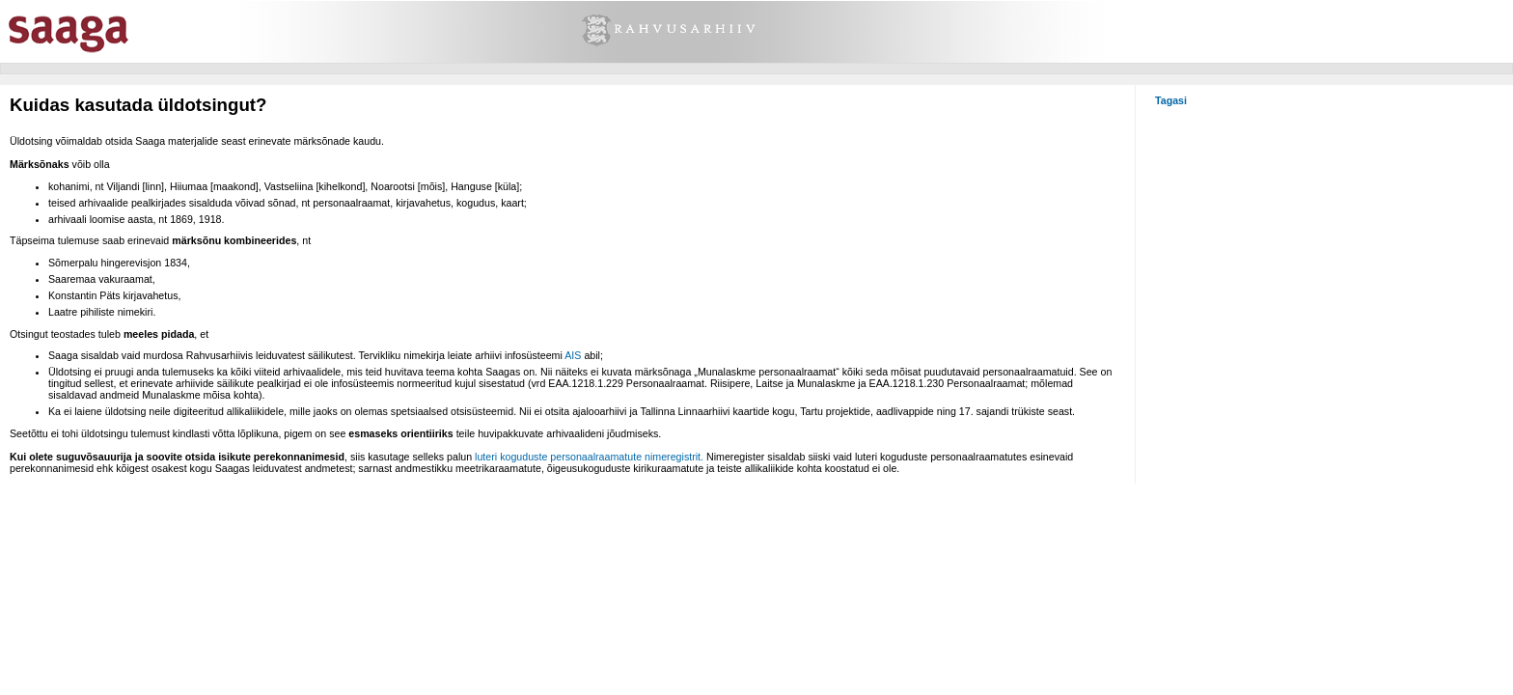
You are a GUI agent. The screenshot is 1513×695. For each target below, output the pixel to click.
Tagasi (1171, 100)
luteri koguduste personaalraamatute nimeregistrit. (589, 456)
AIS (572, 355)
